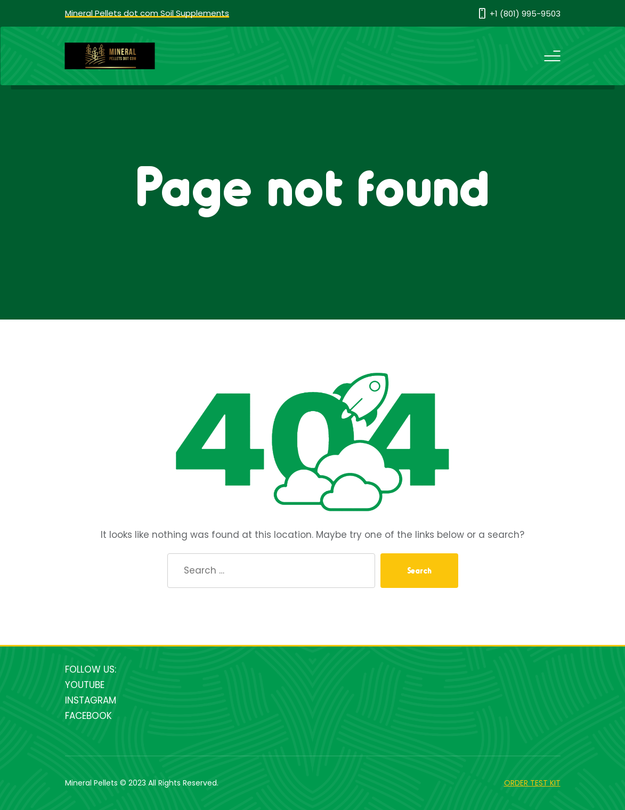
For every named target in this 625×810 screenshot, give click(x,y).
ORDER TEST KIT (532, 783)
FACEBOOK (88, 715)
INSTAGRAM (90, 700)
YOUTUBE (84, 684)
